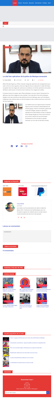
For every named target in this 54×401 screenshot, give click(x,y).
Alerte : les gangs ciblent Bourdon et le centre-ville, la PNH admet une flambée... (28, 338)
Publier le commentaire (10, 246)
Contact (20, 3)
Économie (25, 3)
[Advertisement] (27, 10)
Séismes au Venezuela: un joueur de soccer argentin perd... (26, 307)
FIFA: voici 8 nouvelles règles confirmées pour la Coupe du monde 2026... (27, 348)
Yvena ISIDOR (7, 80)
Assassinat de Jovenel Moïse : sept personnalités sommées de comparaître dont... (29, 343)
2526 (27, 80)
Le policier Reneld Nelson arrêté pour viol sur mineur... (22, 357)
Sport (49, 3)
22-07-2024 (17, 80)
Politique (45, 3)
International (38, 3)
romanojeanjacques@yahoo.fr (39, 186)
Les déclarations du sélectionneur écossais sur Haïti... (22, 362)
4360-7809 (5, 186)
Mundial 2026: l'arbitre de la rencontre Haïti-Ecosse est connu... (24, 353)
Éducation (31, 3)
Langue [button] (15, 3)
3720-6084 (21, 186)
